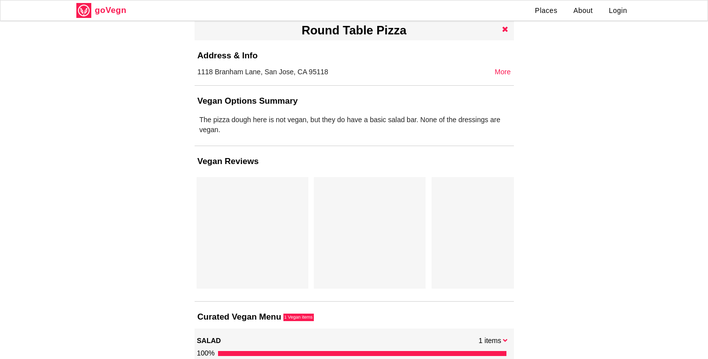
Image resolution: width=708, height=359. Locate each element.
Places (546, 10)
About (583, 10)
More (503, 72)
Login (618, 10)
